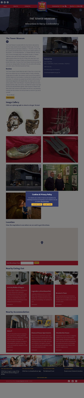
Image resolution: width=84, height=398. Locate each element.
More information (45, 201)
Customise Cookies (37, 204)
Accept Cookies (48, 204)
